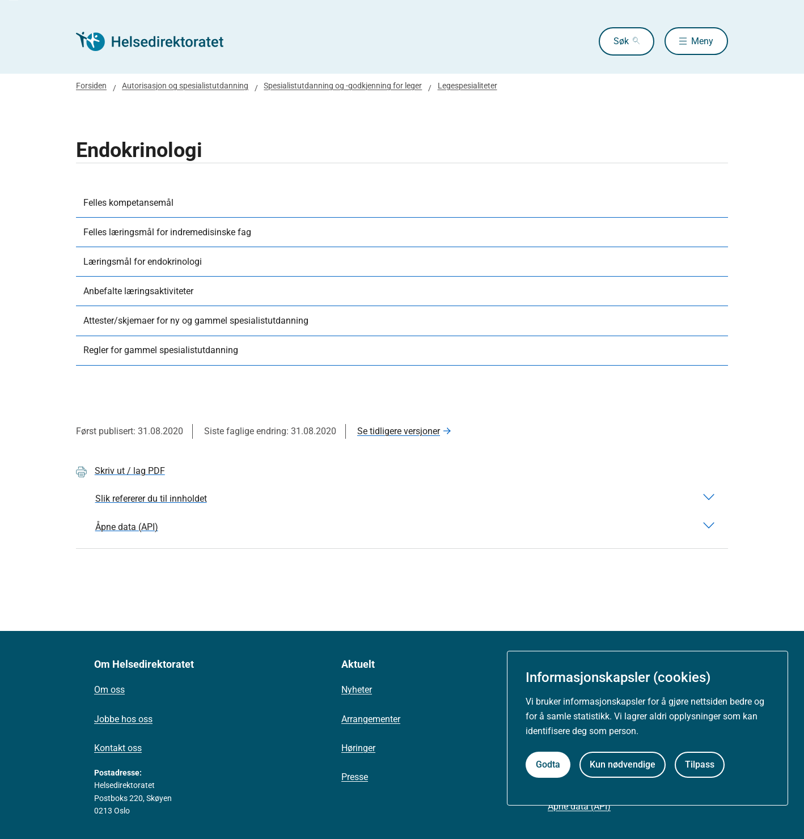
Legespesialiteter (467, 85)
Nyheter (356, 689)
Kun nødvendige (622, 764)
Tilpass (699, 764)
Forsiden (91, 85)
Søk (620, 41)
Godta (548, 764)
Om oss (109, 689)
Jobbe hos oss (123, 719)
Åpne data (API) (579, 806)
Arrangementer (370, 719)
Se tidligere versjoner (398, 431)
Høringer (358, 748)
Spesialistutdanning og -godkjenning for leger (343, 85)
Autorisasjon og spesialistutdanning (185, 85)
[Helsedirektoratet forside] (157, 41)
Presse (354, 777)
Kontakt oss (118, 748)
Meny (702, 41)
